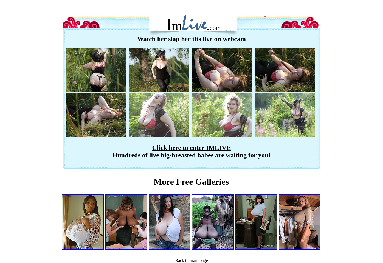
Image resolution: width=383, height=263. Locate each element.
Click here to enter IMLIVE (191, 147)
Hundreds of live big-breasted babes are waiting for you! (191, 155)
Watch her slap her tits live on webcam (191, 38)
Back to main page (191, 260)
